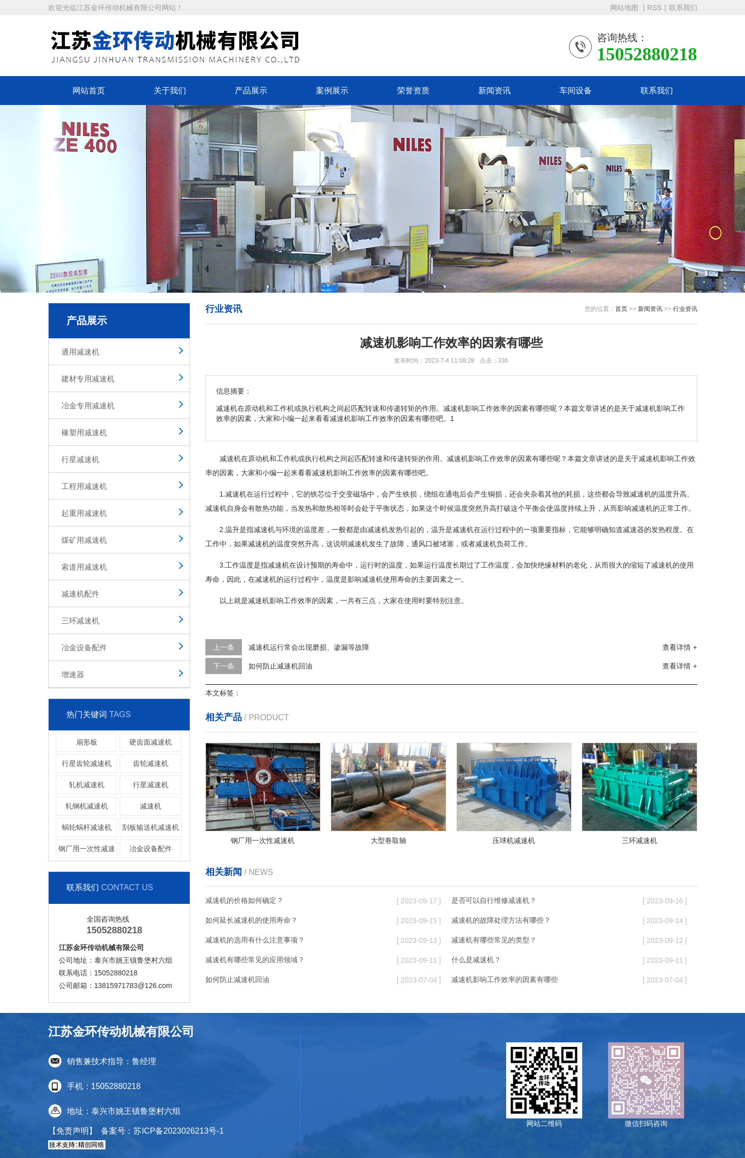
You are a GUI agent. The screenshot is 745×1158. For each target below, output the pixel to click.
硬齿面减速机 (150, 742)
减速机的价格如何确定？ (244, 900)
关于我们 (170, 90)
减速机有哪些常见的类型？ (494, 940)
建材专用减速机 (88, 378)
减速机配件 (80, 593)
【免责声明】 (72, 1131)
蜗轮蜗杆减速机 (87, 827)
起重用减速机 (84, 513)
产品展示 (251, 90)
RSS (654, 8)
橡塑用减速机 (84, 432)
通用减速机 (80, 351)
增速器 (72, 674)
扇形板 (86, 742)
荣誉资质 (413, 90)
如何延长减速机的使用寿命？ (251, 920)
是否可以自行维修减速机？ (494, 900)
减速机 (150, 806)
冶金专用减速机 (88, 405)
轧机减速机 (86, 785)
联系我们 (683, 8)
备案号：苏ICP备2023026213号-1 (162, 1131)
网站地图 (625, 8)
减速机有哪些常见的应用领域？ (255, 960)
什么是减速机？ (476, 960)
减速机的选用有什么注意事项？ (255, 940)
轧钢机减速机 (86, 806)
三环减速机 (80, 620)
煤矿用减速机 (84, 540)
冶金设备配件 (84, 647)
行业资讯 (685, 308)
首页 (621, 308)
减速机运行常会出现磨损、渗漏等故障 (309, 647)
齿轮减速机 (150, 763)
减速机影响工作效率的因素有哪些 (504, 979)
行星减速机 (80, 459)
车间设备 (575, 90)
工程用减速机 (84, 486)
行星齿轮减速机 (87, 763)
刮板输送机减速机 (150, 827)
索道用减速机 (84, 567)
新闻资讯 (494, 90)
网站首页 (89, 90)
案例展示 (332, 90)
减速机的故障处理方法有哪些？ (501, 920)
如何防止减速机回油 (280, 666)
